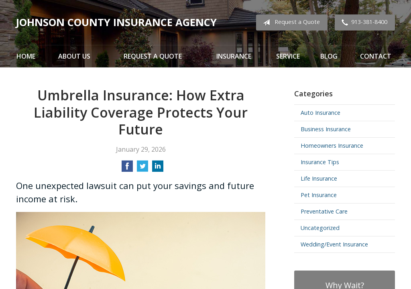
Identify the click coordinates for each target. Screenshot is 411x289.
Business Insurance (326, 129)
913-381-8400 (362, 22)
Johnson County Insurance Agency (116, 22)
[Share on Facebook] (127, 168)
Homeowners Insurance (332, 145)
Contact (375, 56)
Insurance (233, 56)
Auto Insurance (320, 112)
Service (288, 56)
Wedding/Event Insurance (334, 244)
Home (25, 56)
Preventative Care (324, 211)
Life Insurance (319, 178)
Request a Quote (290, 22)
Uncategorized (320, 228)
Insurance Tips (320, 162)
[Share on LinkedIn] (157, 168)
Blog (329, 56)
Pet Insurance (319, 195)
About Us (74, 56)
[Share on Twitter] (142, 168)
